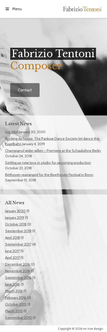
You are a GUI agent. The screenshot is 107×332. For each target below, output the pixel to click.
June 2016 (12, 284)
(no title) (11, 132)
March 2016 (14, 291)
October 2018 (16, 224)
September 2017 (18, 244)
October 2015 (16, 304)
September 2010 (18, 317)
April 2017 (12, 257)
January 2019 (14, 217)
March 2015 (14, 311)
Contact (25, 89)
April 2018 (12, 237)
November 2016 (17, 271)
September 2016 (18, 277)
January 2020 (15, 211)
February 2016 (15, 297)
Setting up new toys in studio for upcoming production (48, 162)
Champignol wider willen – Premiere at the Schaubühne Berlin (53, 150)
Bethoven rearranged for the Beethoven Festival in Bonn (49, 174)
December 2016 (17, 264)
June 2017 (12, 251)
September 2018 (18, 231)
